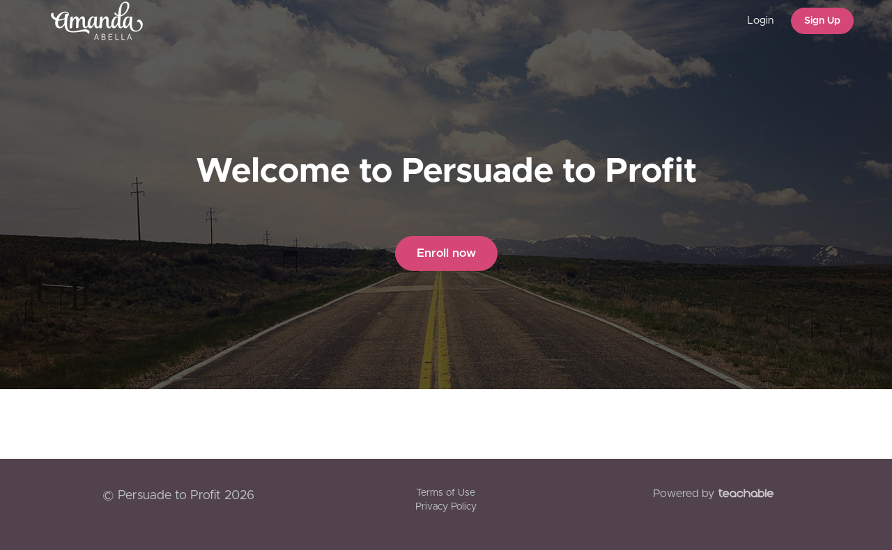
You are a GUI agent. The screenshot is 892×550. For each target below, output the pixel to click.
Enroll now (446, 253)
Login (760, 20)
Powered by (713, 493)
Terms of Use (445, 493)
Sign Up (822, 21)
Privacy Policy (446, 507)
